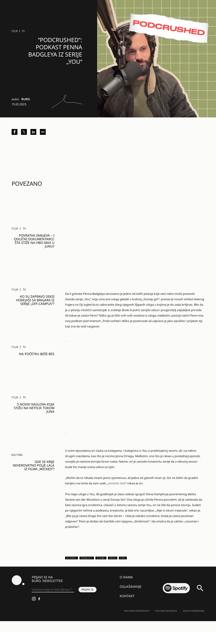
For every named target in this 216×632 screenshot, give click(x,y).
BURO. (25, 99)
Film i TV (18, 31)
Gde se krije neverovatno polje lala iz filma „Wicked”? (33, 465)
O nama (126, 577)
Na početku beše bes (36, 354)
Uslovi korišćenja (193, 610)
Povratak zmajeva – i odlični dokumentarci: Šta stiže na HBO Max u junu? (34, 240)
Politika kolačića (166, 610)
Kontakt (127, 596)
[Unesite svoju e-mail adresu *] (53, 589)
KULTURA (17, 454)
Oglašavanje (130, 586)
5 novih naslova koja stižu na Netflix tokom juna (34, 408)
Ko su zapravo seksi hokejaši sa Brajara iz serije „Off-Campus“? (35, 300)
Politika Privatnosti (136, 610)
